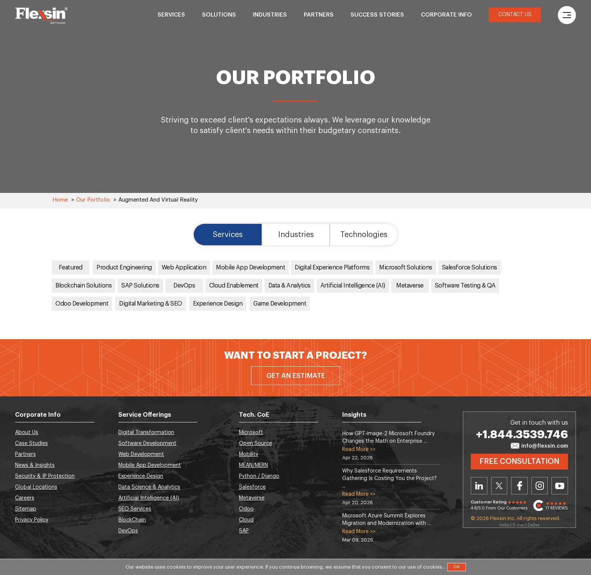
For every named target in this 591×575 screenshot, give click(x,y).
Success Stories (377, 15)
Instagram (539, 486)
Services (171, 15)
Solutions (219, 15)
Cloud (246, 520)
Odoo (246, 509)
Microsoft (251, 433)
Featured (71, 268)
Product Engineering (124, 268)
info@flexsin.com (539, 446)
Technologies (364, 235)
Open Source (255, 444)
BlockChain (132, 520)
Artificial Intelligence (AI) (352, 286)
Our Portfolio (93, 200)
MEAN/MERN (253, 465)
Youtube (559, 486)
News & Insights (35, 465)
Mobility (248, 454)
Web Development (141, 454)
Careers (24, 498)
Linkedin (479, 486)
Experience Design (218, 304)
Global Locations (36, 487)
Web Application (184, 268)
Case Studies (31, 444)
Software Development (147, 444)
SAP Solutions (140, 286)
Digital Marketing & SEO (150, 304)
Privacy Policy (31, 520)
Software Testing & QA (465, 286)
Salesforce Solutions (470, 268)
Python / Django (259, 476)
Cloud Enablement (234, 286)
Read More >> (358, 450)
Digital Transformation (146, 433)
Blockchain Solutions (83, 286)
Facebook (519, 486)
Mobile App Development (250, 268)
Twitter (499, 486)
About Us (26, 433)
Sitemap (25, 509)
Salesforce (252, 487)
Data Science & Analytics (149, 487)
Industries (270, 15)
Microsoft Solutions (406, 268)
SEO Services (134, 509)
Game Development (280, 304)
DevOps (184, 286)
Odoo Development (82, 304)
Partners (319, 15)
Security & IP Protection (45, 476)
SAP (244, 531)
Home (60, 200)
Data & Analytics (289, 286)
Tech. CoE (254, 415)
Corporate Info (446, 15)
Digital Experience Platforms (332, 268)
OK (456, 567)
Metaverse (410, 286)
